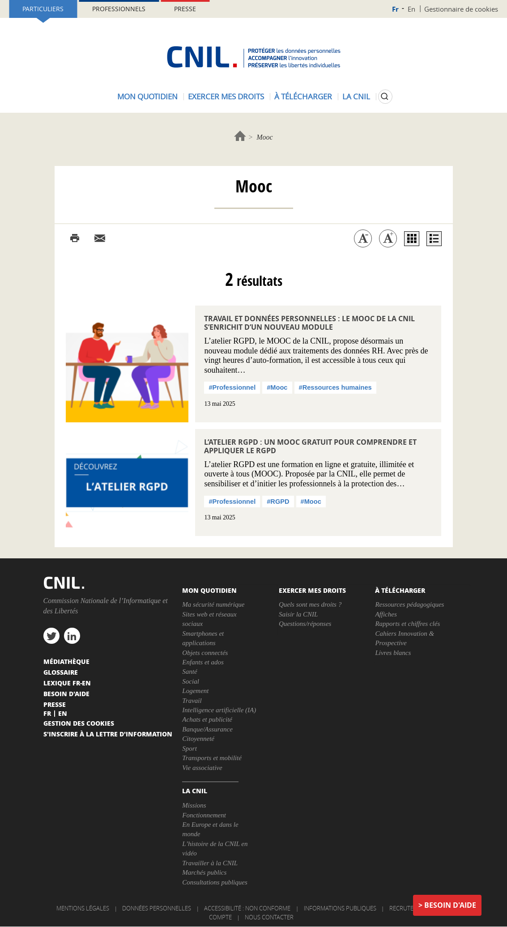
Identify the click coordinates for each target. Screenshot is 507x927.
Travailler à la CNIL (210, 863)
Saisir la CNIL (298, 614)
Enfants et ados (203, 662)
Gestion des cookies (78, 723)
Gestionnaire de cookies (461, 8)
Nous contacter (269, 917)
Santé (189, 671)
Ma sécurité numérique (213, 604)
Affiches (385, 614)
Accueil (240, 136)
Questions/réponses (305, 623)
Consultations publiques (214, 882)
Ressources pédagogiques (409, 604)
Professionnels (118, 8)
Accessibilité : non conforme (247, 908)
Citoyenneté (198, 738)
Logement (195, 690)
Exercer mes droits (226, 96)
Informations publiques (340, 908)
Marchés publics (204, 872)
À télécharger (303, 96)
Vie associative (202, 767)
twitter (51, 636)
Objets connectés (205, 652)
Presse (185, 8)
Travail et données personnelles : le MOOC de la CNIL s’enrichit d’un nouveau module (309, 323)
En (411, 8)
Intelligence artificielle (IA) (219, 710)
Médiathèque (66, 661)
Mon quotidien (147, 96)
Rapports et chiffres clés (407, 623)
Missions (194, 805)
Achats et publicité (207, 719)
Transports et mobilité (212, 757)
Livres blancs (393, 652)
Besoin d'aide (450, 905)
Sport (189, 748)
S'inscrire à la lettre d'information (107, 733)
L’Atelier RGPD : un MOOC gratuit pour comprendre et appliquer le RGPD (310, 446)
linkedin (72, 636)
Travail (191, 700)
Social (190, 681)
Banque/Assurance (207, 729)
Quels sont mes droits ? (310, 604)
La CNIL (356, 96)
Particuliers (43, 8)
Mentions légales (82, 908)
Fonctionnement (204, 815)
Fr (395, 9)
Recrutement (409, 908)
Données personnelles (156, 908)
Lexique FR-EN (67, 682)
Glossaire (60, 672)
